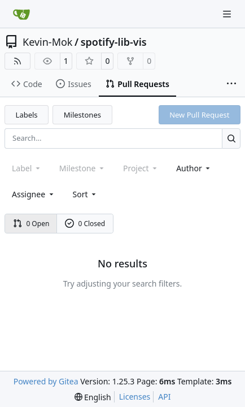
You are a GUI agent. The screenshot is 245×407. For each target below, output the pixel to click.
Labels (27, 115)
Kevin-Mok (47, 41)
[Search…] (231, 138)
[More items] (231, 84)
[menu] (85, 194)
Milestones (82, 115)
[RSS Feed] (17, 61)
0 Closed (85, 223)
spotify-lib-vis (114, 41)
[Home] (21, 14)
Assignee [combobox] (33, 194)
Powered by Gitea (46, 381)
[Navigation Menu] (228, 14)
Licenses (135, 396)
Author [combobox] (194, 168)
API (164, 396)
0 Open (31, 223)
